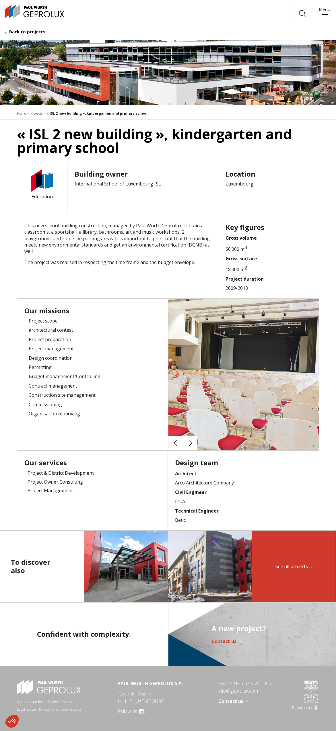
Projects (36, 113)
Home (21, 113)
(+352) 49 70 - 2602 (254, 683)
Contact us (223, 641)
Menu (324, 11)
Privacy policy (49, 709)
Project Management (50, 490)
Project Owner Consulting (55, 482)
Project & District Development (61, 473)
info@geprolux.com (238, 691)
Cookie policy (72, 709)
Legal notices (26, 709)
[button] (175, 443)
